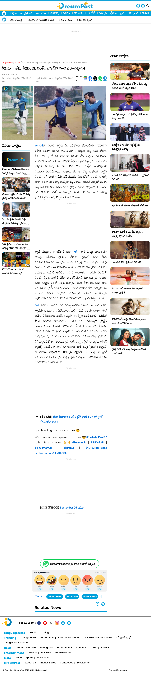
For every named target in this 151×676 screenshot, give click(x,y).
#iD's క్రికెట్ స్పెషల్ (84, 20)
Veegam (123, 670)
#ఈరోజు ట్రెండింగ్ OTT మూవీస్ (41, 20)
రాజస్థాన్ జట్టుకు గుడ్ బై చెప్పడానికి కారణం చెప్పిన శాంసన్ (130, 116)
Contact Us (66, 663)
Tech (19, 658)
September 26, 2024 (72, 507)
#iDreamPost (66, 20)
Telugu (46, 633)
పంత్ (37, 305)
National (81, 648)
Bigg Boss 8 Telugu (16, 643)
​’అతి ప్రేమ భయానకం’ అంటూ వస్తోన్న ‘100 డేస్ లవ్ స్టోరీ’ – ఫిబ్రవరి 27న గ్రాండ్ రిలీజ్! (15, 246)
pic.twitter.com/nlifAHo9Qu (51, 453)
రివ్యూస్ (103, 13)
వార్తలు (13, 13)
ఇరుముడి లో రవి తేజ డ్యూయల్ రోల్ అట (130, 205)
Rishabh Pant (90, 596)
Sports (29, 658)
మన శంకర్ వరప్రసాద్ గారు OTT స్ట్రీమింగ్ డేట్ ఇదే (130, 177)
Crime (93, 648)
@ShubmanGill (43, 447)
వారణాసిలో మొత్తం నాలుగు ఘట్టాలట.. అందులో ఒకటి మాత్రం (129, 320)
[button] (103, 604)
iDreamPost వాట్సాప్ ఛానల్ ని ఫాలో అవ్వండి (72, 564)
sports (17, 62)
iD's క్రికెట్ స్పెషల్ (123, 638)
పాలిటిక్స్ (54, 13)
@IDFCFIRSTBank (96, 447)
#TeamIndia (79, 442)
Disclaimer (83, 663)
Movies (33, 653)
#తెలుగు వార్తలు (17, 20)
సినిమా (66, 13)
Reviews (46, 653)
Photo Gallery (63, 653)
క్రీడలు (113, 13)
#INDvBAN (97, 442)
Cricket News (54, 596)
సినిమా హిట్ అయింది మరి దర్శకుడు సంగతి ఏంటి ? (127, 290)
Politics (105, 648)
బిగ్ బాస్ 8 (79, 13)
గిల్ (75, 251)
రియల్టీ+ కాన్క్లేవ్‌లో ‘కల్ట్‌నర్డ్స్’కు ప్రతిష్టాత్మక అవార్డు (126, 146)
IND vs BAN (72, 596)
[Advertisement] (75, 39)
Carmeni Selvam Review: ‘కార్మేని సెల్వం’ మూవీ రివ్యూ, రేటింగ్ (16, 171)
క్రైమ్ (122, 13)
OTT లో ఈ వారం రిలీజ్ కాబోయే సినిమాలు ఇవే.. (13, 271)
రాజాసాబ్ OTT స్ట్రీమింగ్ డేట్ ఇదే (126, 262)
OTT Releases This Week (98, 638)
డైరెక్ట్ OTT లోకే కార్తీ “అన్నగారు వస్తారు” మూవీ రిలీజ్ (129, 351)
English (34, 633)
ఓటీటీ (92, 13)
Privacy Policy (48, 663)
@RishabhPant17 (96, 437)
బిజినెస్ (145, 13)
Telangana (46, 648)
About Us (30, 663)
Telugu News (7, 62)
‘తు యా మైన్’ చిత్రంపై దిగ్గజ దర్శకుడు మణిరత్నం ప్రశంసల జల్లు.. (15, 221)
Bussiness (43, 658)
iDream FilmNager (69, 638)
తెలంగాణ (41, 13)
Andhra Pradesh (26, 648)
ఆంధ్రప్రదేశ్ (26, 13)
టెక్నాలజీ (133, 13)
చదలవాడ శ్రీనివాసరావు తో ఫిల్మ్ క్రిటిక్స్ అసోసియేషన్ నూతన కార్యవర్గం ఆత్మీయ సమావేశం (16, 196)
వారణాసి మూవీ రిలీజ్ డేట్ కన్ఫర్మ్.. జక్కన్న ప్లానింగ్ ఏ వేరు (127, 233)
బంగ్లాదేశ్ (39, 145)
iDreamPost (47, 638)
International (64, 648)
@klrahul (69, 447)
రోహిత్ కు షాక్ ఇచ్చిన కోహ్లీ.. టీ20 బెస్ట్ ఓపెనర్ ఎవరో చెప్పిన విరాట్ (129, 85)
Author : (10, 74)
